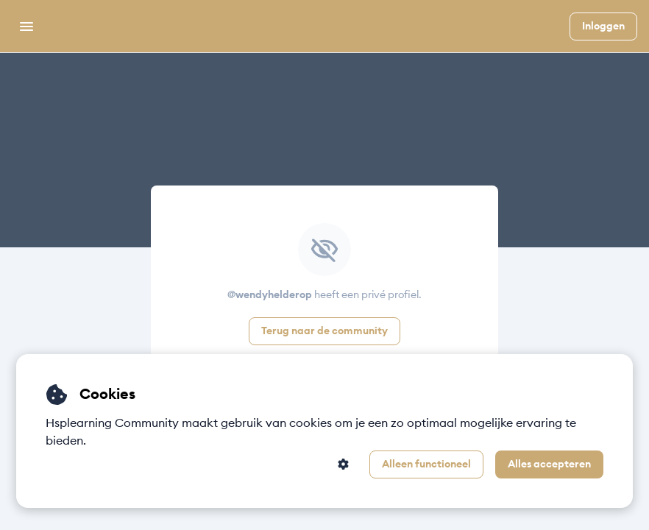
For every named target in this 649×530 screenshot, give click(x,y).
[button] (343, 464)
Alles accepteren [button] (549, 464)
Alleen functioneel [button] (426, 464)
